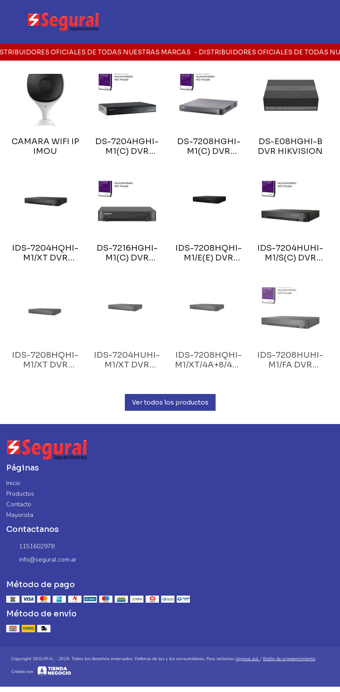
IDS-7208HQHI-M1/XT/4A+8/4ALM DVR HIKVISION (209, 360)
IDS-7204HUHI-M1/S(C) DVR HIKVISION (290, 253)
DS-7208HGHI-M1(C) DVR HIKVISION (208, 146)
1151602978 (30, 546)
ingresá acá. (248, 659)
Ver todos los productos (170, 402)
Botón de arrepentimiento (289, 659)
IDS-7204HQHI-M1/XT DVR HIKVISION (45, 253)
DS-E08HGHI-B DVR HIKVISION (290, 146)
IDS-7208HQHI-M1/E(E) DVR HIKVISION (208, 253)
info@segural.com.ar (41, 559)
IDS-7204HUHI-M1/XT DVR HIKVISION (127, 360)
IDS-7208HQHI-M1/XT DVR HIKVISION (45, 360)
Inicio (13, 483)
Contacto (18, 504)
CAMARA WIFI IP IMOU (45, 146)
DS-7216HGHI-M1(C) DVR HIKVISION (127, 253)
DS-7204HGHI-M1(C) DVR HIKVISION (126, 146)
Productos (20, 493)
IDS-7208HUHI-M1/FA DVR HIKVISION (290, 360)
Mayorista (19, 515)
